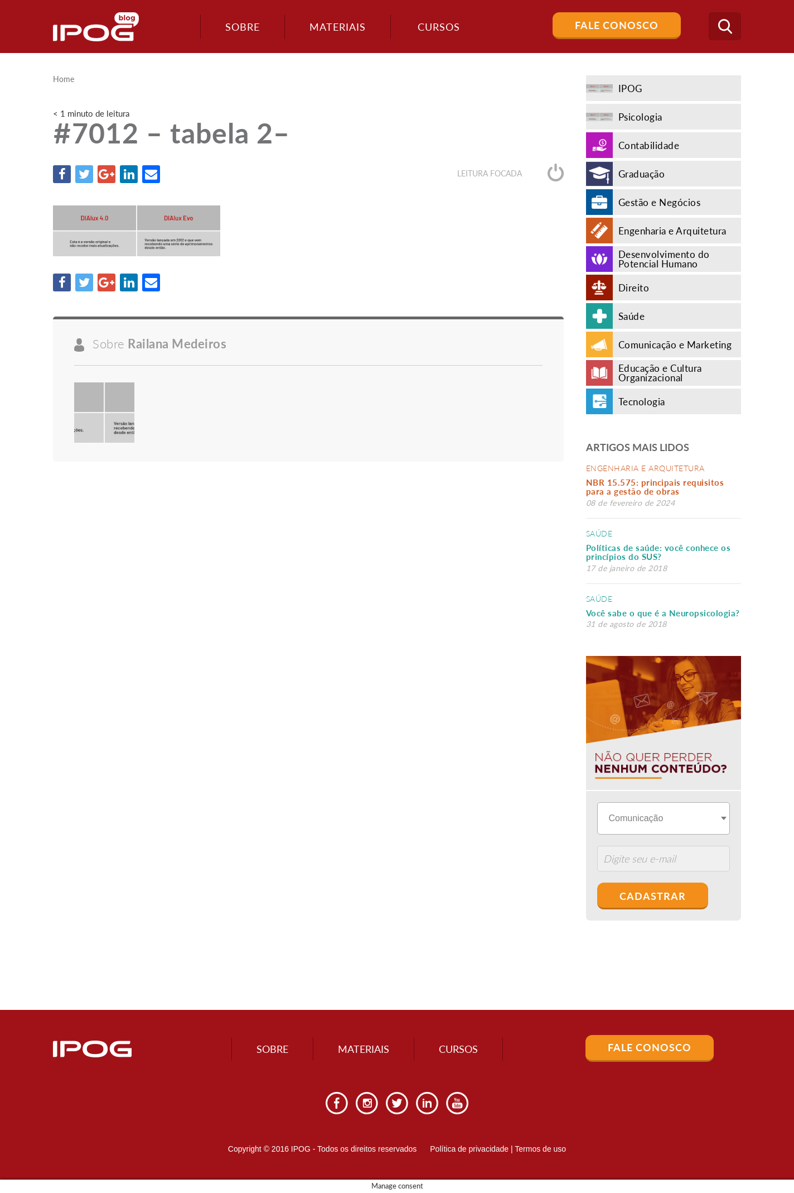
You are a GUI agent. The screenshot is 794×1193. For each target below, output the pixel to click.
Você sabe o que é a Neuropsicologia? (663, 613)
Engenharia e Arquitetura (645, 468)
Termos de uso (540, 1148)
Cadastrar (652, 896)
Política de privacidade (469, 1148)
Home (63, 79)
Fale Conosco (617, 25)
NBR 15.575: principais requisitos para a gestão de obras (655, 487)
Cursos (458, 1049)
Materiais (337, 27)
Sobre (242, 27)
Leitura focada (510, 173)
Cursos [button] (439, 27)
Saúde (599, 533)
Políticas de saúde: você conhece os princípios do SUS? (658, 552)
